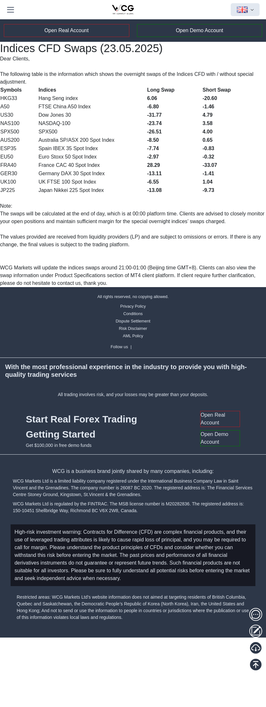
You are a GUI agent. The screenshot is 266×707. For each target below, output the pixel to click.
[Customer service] (255, 614)
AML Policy (133, 335)
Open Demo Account (199, 30)
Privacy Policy (133, 306)
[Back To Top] (255, 664)
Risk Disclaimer (133, 328)
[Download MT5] (255, 647)
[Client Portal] (255, 631)
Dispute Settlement (133, 321)
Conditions (132, 313)
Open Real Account (66, 30)
